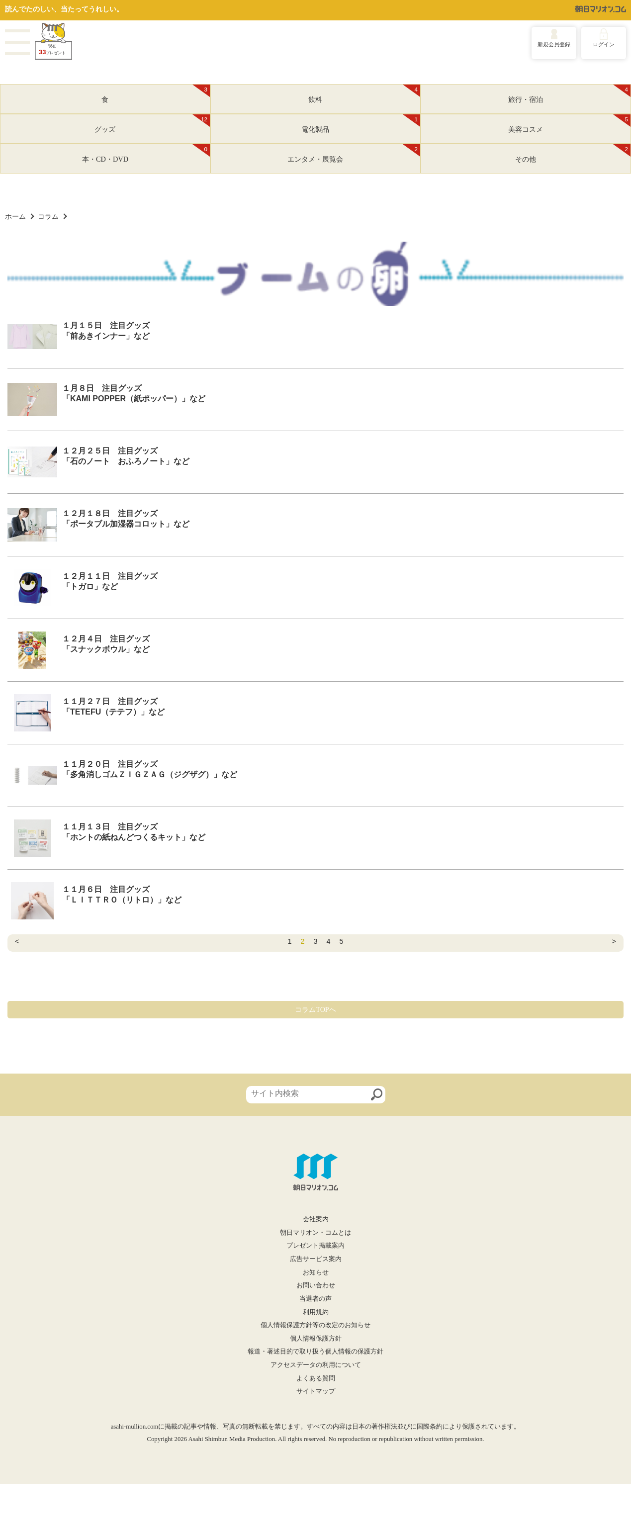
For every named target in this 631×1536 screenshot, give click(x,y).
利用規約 (316, 1312)
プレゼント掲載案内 (315, 1245)
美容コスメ (569, 123)
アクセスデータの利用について (315, 1364)
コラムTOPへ (315, 1009)
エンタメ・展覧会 (353, 153)
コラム (48, 216)
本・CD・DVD (146, 153)
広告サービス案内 (316, 1259)
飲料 (364, 94)
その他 (573, 153)
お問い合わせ (315, 1285)
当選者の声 (315, 1298)
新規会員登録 (554, 44)
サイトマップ (315, 1391)
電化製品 (360, 123)
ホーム (15, 216)
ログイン (604, 44)
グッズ (152, 123)
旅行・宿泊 (569, 94)
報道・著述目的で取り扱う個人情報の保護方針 (315, 1351)
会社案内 (316, 1219)
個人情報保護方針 (316, 1338)
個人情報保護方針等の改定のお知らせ (315, 1325)
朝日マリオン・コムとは (315, 1232)
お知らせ (316, 1272)
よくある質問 (315, 1378)
